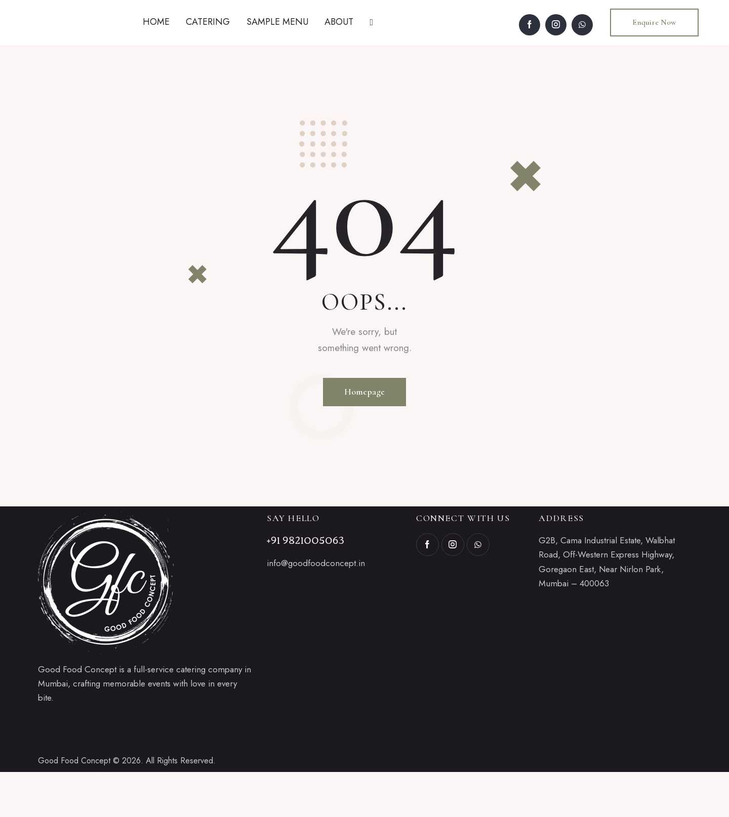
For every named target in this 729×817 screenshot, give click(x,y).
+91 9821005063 (306, 584)
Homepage (364, 437)
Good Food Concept (74, 805)
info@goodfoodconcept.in (316, 609)
